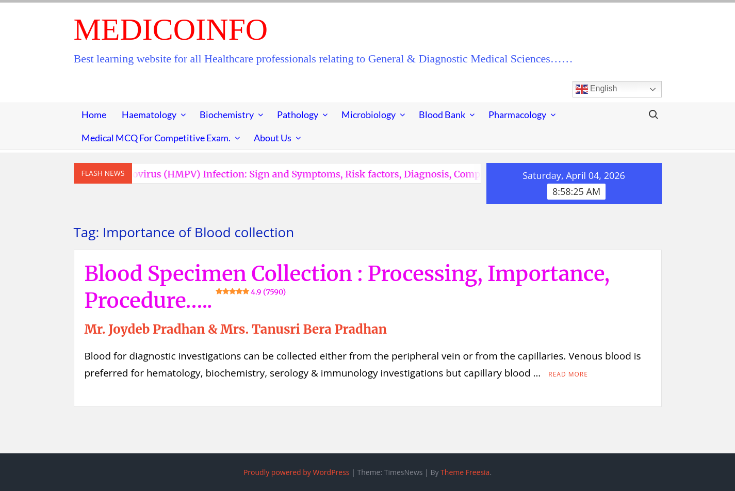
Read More (568, 374)
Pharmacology (517, 114)
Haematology (149, 114)
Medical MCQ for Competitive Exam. (156, 137)
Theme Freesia (464, 472)
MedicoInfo (171, 29)
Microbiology (368, 114)
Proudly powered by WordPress (296, 472)
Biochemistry (227, 114)
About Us (272, 137)
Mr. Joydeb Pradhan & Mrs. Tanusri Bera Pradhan (236, 329)
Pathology (297, 114)
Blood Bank (442, 114)
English (596, 89)
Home (93, 114)
